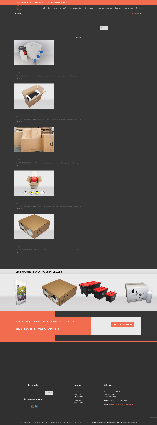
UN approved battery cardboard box (38, 113)
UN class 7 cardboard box (31, 200)
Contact (118, 8)
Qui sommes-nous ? (57, 8)
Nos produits (75, 8)
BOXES (18, 73)
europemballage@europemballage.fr (122, 404)
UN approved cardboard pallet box (37, 156)
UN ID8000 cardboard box (31, 243)
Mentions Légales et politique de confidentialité (108, 422)
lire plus (19, 78)
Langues (129, 8)
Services (89, 8)
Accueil (134, 14)
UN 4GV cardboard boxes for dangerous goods (44, 69)
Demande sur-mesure (122, 324)
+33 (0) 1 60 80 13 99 (25, 2)
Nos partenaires (105, 8)
